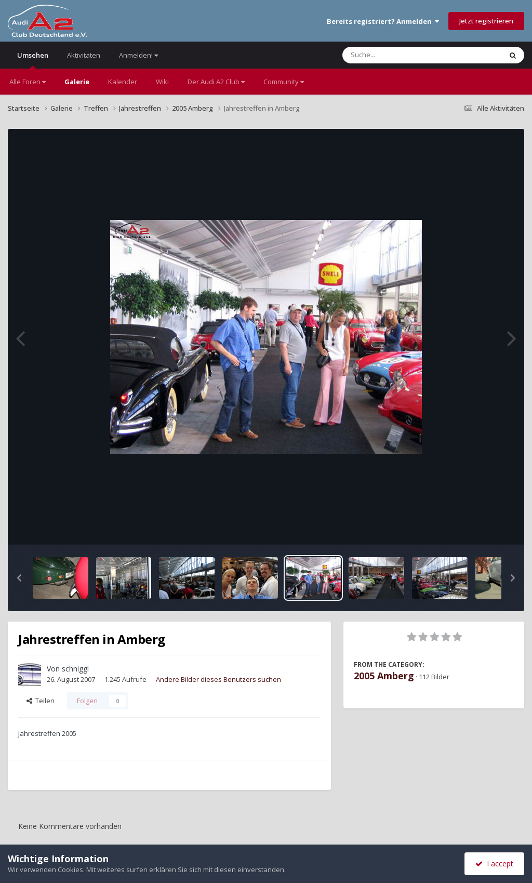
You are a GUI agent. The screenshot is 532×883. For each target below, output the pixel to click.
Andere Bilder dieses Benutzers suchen (218, 679)
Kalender (122, 81)
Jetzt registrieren (486, 20)
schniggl (75, 669)
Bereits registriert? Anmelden (383, 21)
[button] (19, 577)
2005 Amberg (384, 675)
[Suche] (400, 55)
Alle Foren (27, 81)
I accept (494, 863)
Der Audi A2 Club (216, 81)
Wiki (162, 81)
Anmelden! (138, 55)
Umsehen (32, 59)
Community (283, 81)
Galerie (76, 81)
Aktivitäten (83, 55)
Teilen (40, 700)
